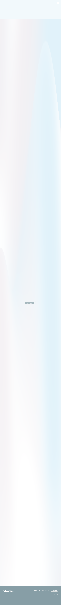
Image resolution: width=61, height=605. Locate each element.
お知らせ (47, 590)
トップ (25, 590)
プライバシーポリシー (47, 594)
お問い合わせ (54, 590)
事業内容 (35, 590)
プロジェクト (41, 590)
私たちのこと (30, 590)
